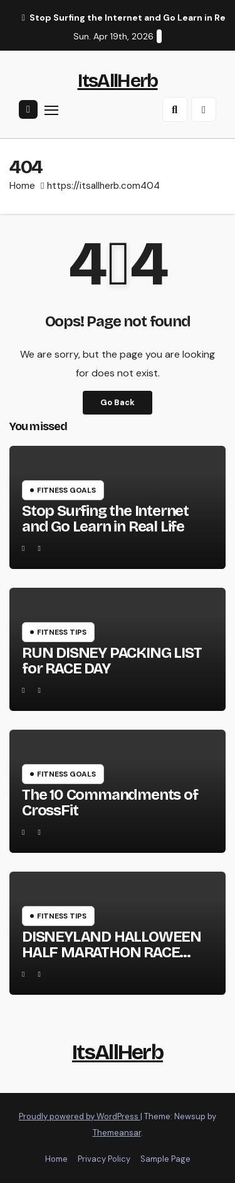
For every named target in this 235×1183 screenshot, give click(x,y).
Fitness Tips (61, 632)
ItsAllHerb (118, 80)
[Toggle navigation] (51, 110)
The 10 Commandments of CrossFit (110, 802)
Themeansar (117, 1132)
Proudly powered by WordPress (79, 1116)
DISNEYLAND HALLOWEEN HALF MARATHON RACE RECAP (111, 952)
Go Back (117, 402)
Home (22, 185)
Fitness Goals (66, 490)
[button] (174, 109)
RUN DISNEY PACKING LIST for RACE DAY (111, 660)
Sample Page (165, 1159)
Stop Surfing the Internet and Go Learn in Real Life (105, 518)
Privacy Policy (104, 1159)
